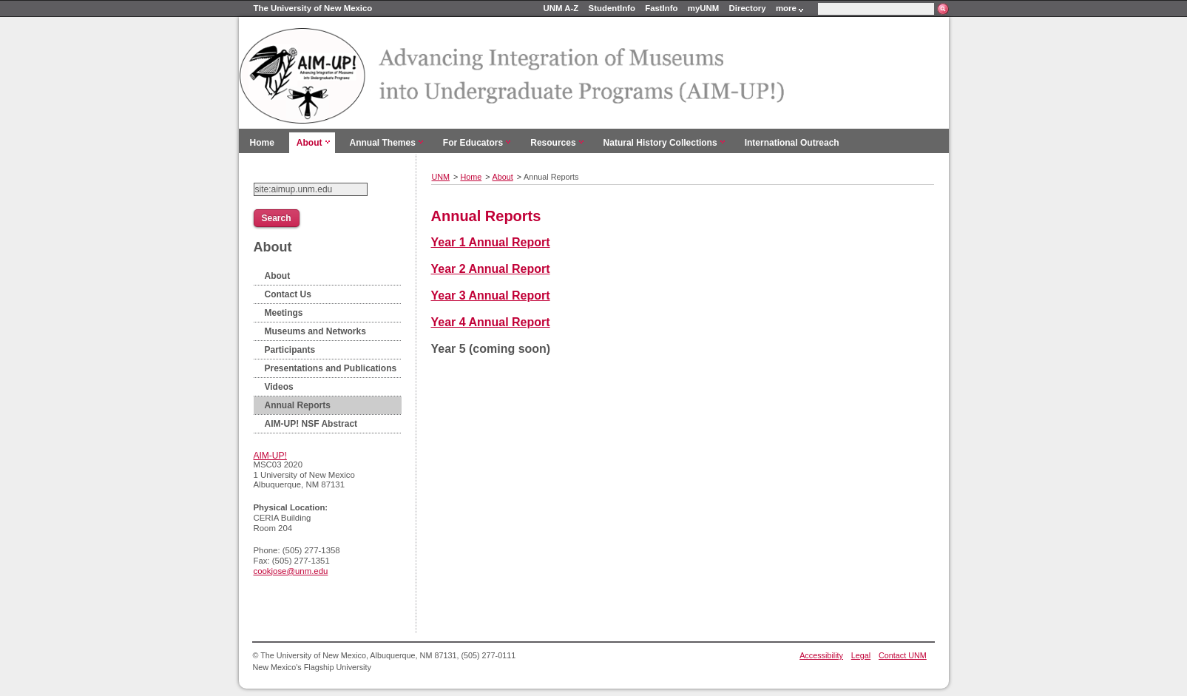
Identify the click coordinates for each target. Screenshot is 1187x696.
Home (262, 143)
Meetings (284, 313)
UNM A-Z (561, 8)
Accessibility (821, 655)
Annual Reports (298, 405)
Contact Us (288, 294)
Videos (279, 387)
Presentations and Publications (331, 368)
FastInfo (661, 8)
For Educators (473, 143)
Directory (747, 8)
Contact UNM (903, 655)
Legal (860, 655)
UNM (441, 176)
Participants (290, 350)
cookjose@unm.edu (291, 571)
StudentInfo (612, 8)
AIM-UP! (270, 455)
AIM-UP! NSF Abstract (311, 424)
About (309, 143)
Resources (552, 143)
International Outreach (792, 143)
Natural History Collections (660, 143)
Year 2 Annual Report (490, 269)
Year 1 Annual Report (490, 242)
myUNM (703, 8)
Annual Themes (383, 143)
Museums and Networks (315, 331)
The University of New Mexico (313, 8)
